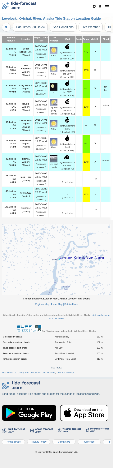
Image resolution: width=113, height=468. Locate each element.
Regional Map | (43, 304)
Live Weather (91, 27)
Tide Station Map (65, 372)
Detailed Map (71, 304)
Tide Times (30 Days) (30, 27)
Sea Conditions (63, 27)
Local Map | (57, 304)
